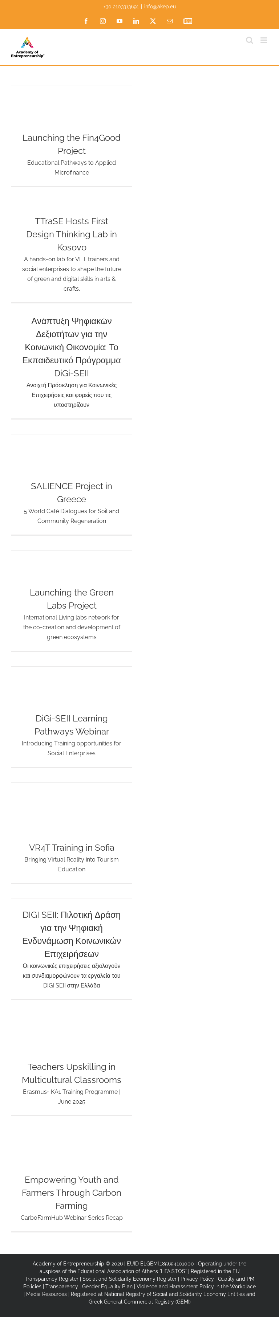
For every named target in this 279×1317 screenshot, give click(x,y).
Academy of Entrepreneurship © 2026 (78, 1264)
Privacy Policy (197, 1279)
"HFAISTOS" (173, 1271)
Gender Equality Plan (107, 1286)
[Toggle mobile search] (249, 40)
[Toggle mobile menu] (264, 40)
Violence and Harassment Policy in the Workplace (196, 1286)
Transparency (61, 1286)
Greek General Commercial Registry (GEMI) (140, 1302)
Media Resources (46, 1294)
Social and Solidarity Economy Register (129, 1279)
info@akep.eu (160, 6)
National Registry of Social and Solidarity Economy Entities (174, 1294)
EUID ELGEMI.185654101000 (160, 1264)
